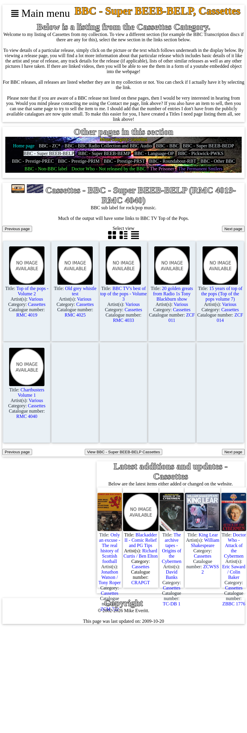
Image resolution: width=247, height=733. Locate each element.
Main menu (40, 13)
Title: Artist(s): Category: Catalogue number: (27, 299)
